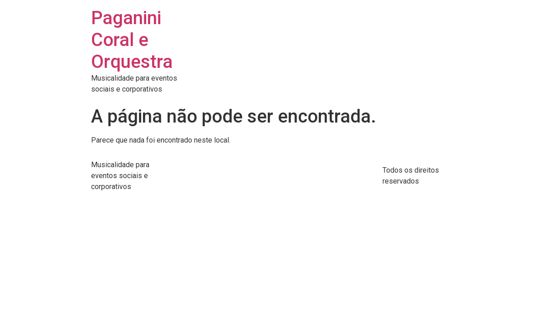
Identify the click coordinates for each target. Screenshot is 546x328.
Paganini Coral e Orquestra (132, 39)
